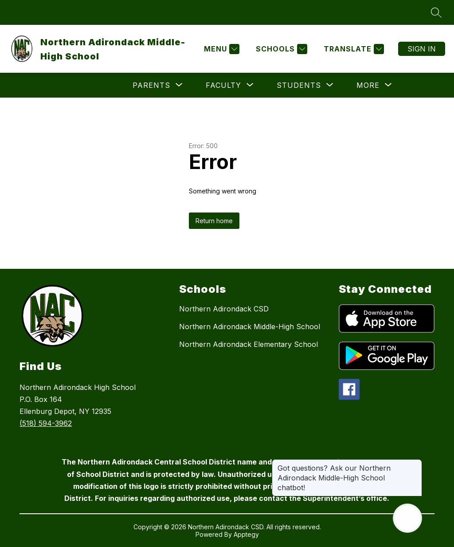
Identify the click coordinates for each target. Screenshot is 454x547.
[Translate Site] (352, 49)
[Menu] (220, 49)
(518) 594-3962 (46, 423)
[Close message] (415, 463)
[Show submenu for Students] (299, 85)
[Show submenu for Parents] (151, 85)
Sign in (421, 48)
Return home (214, 220)
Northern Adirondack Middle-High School (249, 326)
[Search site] (436, 12)
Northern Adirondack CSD (224, 308)
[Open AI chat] (407, 518)
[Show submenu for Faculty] (223, 85)
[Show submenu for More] (368, 85)
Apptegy (246, 534)
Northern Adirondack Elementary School (248, 344)
